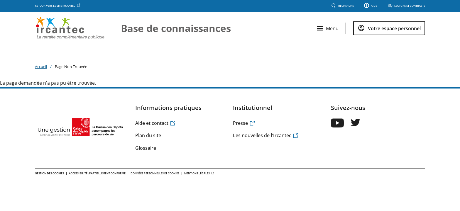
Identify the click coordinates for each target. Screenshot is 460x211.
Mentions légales (199, 173)
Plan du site (148, 135)
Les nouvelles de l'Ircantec (266, 135)
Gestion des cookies (49, 173)
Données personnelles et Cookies (155, 173)
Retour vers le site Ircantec (57, 6)
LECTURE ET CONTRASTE (409, 6)
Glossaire (145, 148)
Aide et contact (155, 123)
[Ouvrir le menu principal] (328, 28)
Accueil (41, 66)
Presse (244, 123)
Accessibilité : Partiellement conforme (97, 173)
